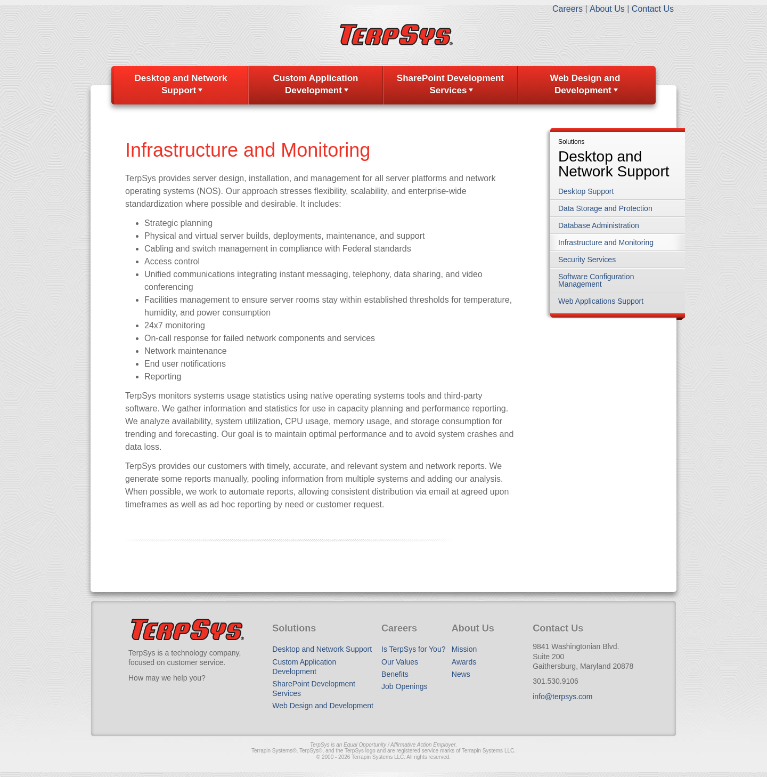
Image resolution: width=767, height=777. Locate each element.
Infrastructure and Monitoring (606, 242)
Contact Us (653, 8)
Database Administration (598, 225)
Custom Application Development (315, 84)
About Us (607, 8)
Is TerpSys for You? (413, 649)
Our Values (399, 662)
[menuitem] (181, 85)
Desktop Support (586, 191)
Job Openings (404, 686)
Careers (567, 8)
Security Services (587, 259)
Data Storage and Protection (605, 208)
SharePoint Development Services (450, 84)
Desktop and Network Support (181, 84)
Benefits (395, 674)
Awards (464, 662)
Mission (464, 649)
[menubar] (383, 85)
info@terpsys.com (562, 696)
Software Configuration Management (596, 280)
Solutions (571, 142)
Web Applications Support (600, 301)
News (461, 674)
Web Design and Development (585, 84)
